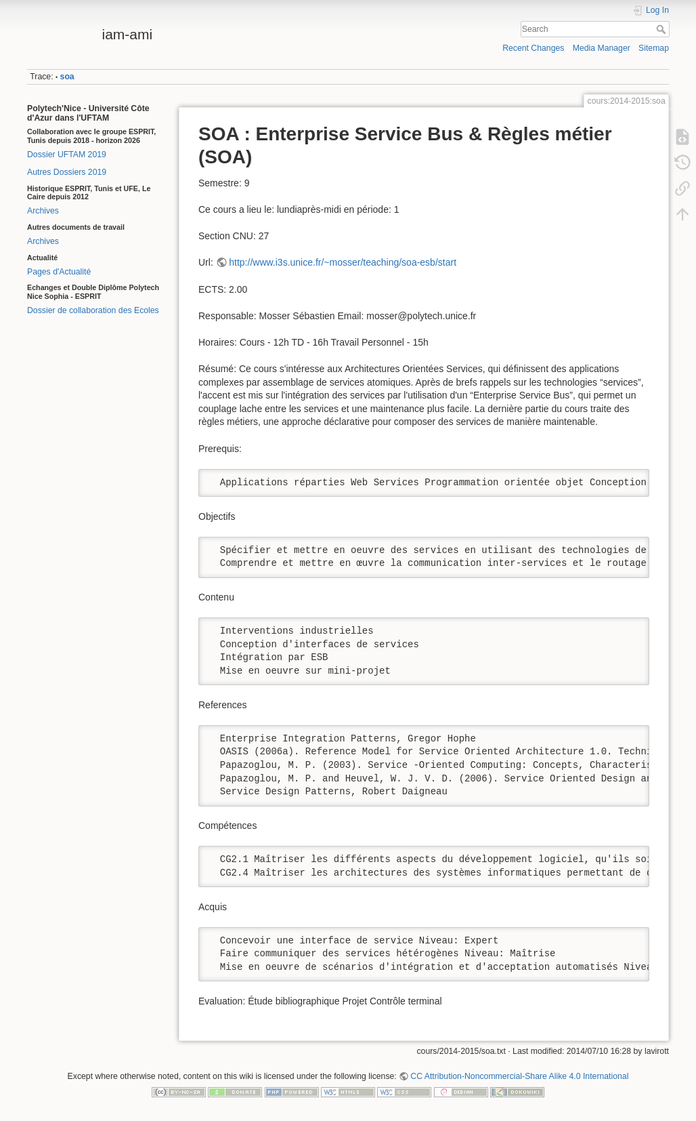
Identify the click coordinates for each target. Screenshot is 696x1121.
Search (662, 29)
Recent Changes (533, 48)
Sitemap (653, 48)
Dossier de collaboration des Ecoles (93, 310)
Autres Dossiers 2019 (66, 172)
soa (67, 76)
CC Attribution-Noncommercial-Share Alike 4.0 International (519, 1076)
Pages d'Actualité (59, 272)
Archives (43, 211)
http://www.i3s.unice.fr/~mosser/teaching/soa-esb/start (342, 262)
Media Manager (601, 48)
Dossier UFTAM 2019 (66, 154)
